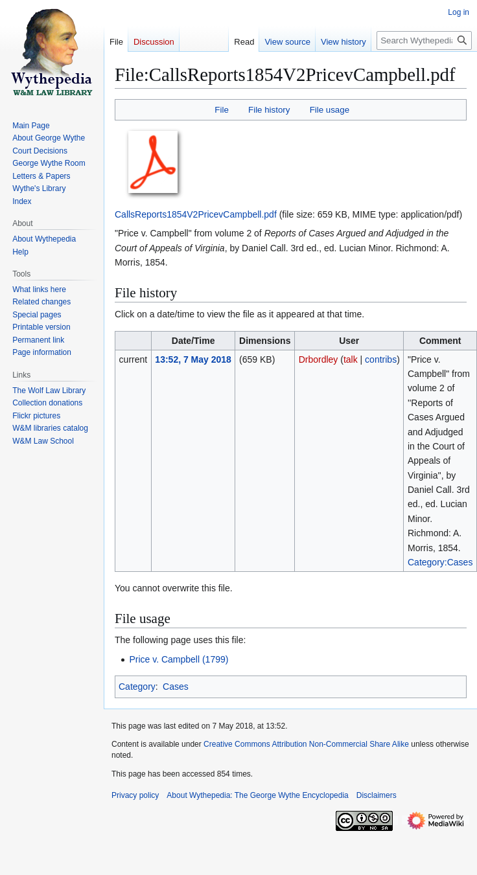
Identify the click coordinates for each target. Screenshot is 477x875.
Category (137, 686)
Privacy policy (135, 795)
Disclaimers (376, 795)
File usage (329, 110)
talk (350, 359)
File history (269, 110)
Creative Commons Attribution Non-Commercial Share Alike (306, 744)
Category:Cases (440, 562)
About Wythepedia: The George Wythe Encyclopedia (257, 795)
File (221, 110)
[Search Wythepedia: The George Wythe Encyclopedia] (424, 40)
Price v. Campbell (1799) (178, 659)
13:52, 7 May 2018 (193, 359)
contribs (381, 359)
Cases (176, 686)
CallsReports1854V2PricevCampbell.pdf (196, 214)
